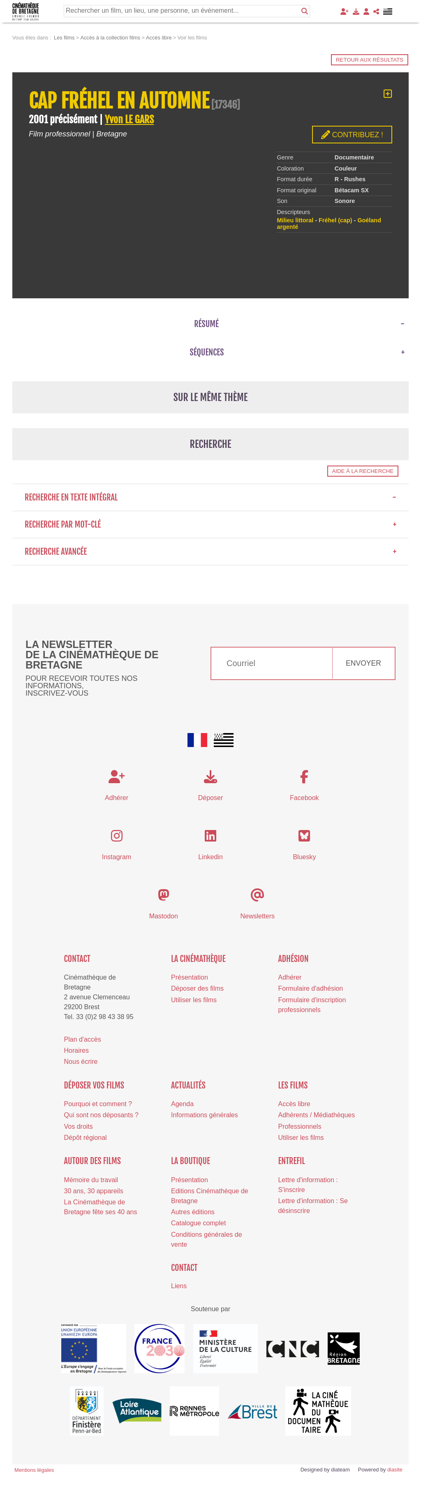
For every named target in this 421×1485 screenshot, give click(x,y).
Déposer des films (197, 988)
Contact (77, 959)
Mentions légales (34, 1470)
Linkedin (210, 856)
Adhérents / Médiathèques (316, 1114)
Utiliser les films (194, 999)
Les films (293, 1085)
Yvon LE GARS (129, 119)
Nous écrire (81, 1061)
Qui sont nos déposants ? (101, 1114)
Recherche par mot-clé (210, 524)
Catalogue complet (198, 1223)
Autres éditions (193, 1211)
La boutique (190, 1161)
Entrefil (291, 1161)
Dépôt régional (85, 1137)
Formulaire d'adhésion (310, 988)
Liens (179, 1285)
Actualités (188, 1085)
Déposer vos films (94, 1085)
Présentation (189, 977)
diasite (394, 1470)
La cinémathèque (198, 959)
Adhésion (293, 959)
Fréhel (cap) (335, 220)
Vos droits (78, 1126)
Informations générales (204, 1114)
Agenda (182, 1103)
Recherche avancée (210, 551)
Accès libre (294, 1103)
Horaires (76, 1050)
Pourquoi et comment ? (98, 1103)
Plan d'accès (82, 1039)
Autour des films (92, 1161)
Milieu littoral (295, 220)
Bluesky (304, 856)
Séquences (207, 352)
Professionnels (299, 1126)
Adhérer (289, 977)
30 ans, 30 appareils (93, 1191)
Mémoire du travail (91, 1179)
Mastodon (163, 916)
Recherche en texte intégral (210, 497)
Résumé (206, 324)
